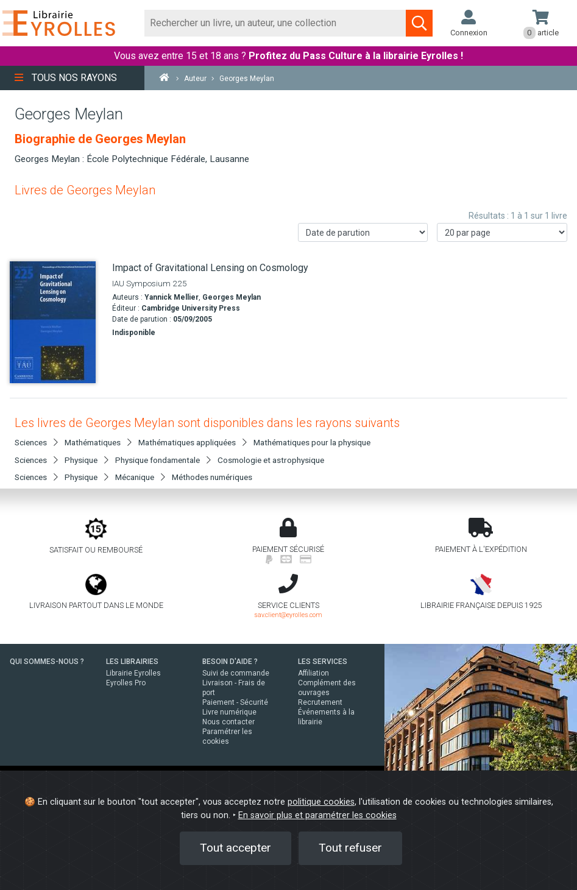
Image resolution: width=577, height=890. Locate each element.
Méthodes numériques (212, 477)
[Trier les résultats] (363, 232)
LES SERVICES (322, 661)
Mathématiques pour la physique (311, 442)
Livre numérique (229, 712)
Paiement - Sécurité (235, 702)
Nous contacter (228, 722)
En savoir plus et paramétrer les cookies (317, 815)
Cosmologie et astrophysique (271, 460)
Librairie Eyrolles (133, 673)
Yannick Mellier (171, 297)
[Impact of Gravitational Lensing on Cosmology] (56, 322)
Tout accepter (235, 848)
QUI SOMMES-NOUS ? (47, 661)
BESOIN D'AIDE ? (230, 661)
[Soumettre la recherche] (419, 23)
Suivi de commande (235, 673)
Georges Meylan (231, 297)
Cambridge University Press (190, 308)
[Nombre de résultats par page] (502, 232)
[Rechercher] (275, 23)
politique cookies (321, 802)
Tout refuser (350, 848)
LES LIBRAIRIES (132, 661)
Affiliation (313, 673)
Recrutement (320, 702)
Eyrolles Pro (126, 683)
